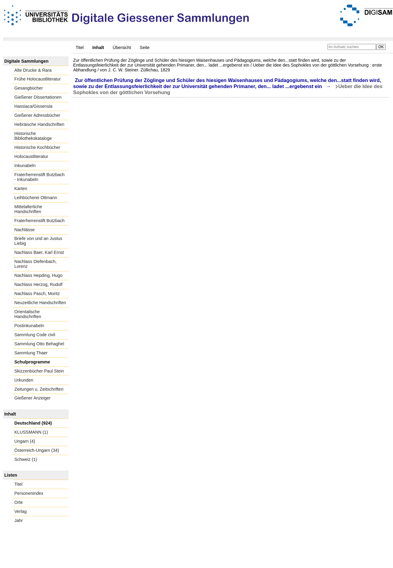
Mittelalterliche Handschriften (28, 209)
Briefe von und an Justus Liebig (38, 241)
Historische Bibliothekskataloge (33, 136)
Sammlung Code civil (34, 334)
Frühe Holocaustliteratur (37, 79)
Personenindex (28, 493)
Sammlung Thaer (31, 352)
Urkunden (23, 380)
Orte (18, 502)
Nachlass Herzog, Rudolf (38, 284)
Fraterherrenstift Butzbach (39, 220)
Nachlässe (24, 229)
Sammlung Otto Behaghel (39, 343)
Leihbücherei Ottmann (35, 197)
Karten (20, 188)
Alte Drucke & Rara (33, 70)
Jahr (18, 520)
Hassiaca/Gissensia (33, 106)
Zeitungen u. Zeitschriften (38, 389)
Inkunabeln (25, 165)
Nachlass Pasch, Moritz (37, 293)
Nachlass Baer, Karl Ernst (39, 252)
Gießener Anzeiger (32, 398)
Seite (145, 47)
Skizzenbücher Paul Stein (39, 371)
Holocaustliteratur (31, 156)
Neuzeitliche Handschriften (40, 302)
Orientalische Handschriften (27, 314)
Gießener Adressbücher (37, 115)
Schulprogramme (32, 362)
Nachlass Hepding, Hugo (38, 275)
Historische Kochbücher (37, 147)
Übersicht (122, 47)
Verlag (20, 511)
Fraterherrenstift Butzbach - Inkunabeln (39, 177)
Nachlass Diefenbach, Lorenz (35, 264)
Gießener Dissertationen (38, 97)
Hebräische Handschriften (39, 124)
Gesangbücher (28, 88)
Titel (80, 47)
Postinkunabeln (29, 325)
